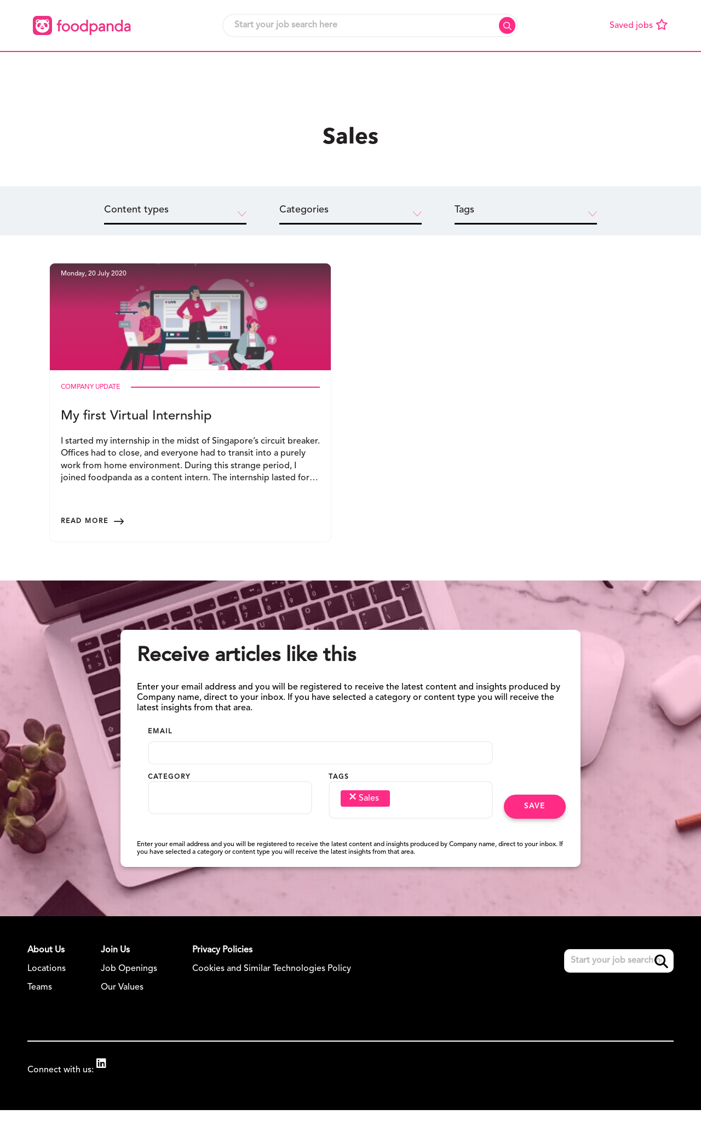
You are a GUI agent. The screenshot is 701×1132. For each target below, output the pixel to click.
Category (169, 810)
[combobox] (230, 833)
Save (534, 839)
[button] (175, 69)
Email (160, 764)
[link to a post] (190, 326)
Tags (339, 810)
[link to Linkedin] (106, 1098)
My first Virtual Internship (136, 435)
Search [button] (507, 25)
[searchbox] (171, 828)
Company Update (90, 406)
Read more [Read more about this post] (84, 525)
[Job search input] (370, 25)
